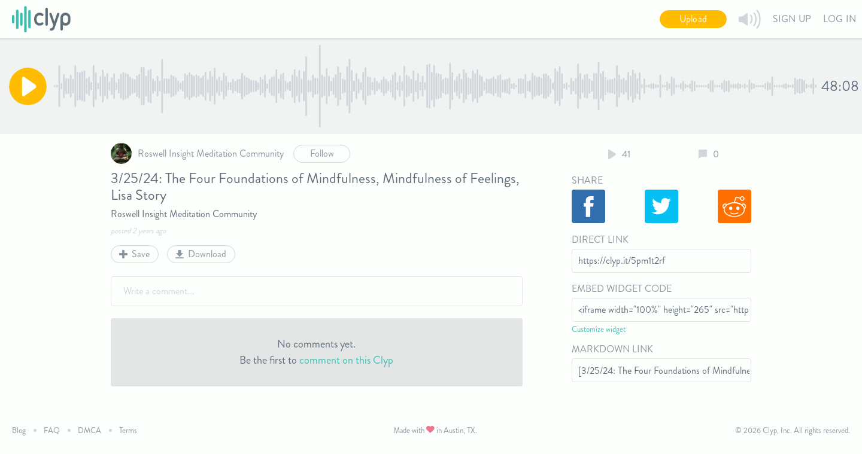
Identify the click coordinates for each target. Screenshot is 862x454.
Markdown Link (612, 349)
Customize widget (599, 329)
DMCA (89, 430)
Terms (128, 430)
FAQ (52, 430)
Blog (19, 430)
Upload (693, 19)
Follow (322, 153)
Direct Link (600, 239)
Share (587, 180)
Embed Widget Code (622, 288)
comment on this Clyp (346, 360)
